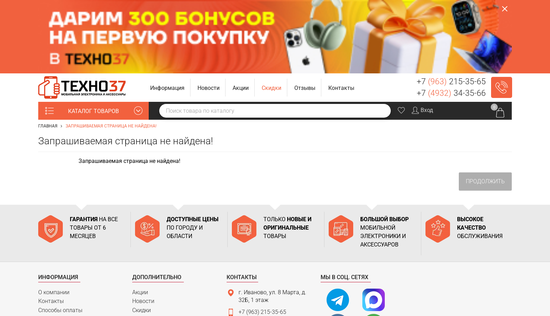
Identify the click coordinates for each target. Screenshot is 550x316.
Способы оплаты (60, 236)
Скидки (141, 236)
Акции (140, 218)
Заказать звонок (501, 14)
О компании (53, 218)
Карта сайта (54, 273)
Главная (48, 52)
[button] (167, 14)
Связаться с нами (258, 277)
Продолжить (485, 108)
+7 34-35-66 (451, 20)
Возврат (49, 264)
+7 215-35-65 (451, 8)
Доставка (50, 246)
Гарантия (50, 254)
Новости (143, 227)
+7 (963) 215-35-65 (262, 238)
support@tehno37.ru (264, 262)
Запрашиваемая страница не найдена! (111, 52)
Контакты (51, 227)
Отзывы (142, 246)
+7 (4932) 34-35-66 (262, 251)
